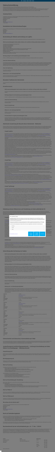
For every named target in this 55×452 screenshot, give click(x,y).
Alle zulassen (41, 233)
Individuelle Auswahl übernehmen (33, 234)
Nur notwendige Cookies (25, 234)
